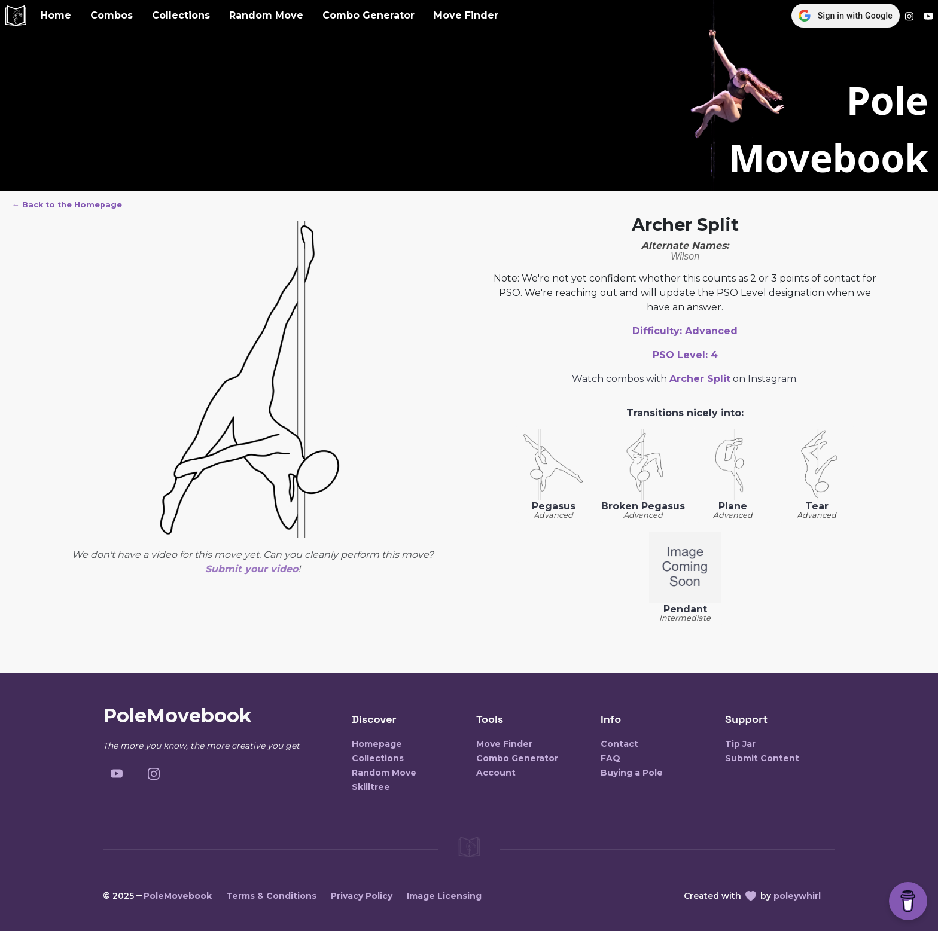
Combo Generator (368, 15)
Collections (181, 15)
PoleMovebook (178, 895)
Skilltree (371, 787)
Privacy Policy (361, 895)
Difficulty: (685, 331)
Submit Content (762, 758)
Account (496, 772)
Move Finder (466, 15)
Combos (111, 15)
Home (56, 15)
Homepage (377, 743)
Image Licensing (444, 895)
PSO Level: (685, 355)
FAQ (610, 758)
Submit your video (251, 569)
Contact (619, 743)
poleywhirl (797, 895)
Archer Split (699, 378)
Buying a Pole (632, 772)
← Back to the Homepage (67, 204)
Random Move (266, 15)
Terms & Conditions (271, 895)
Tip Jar (740, 743)
